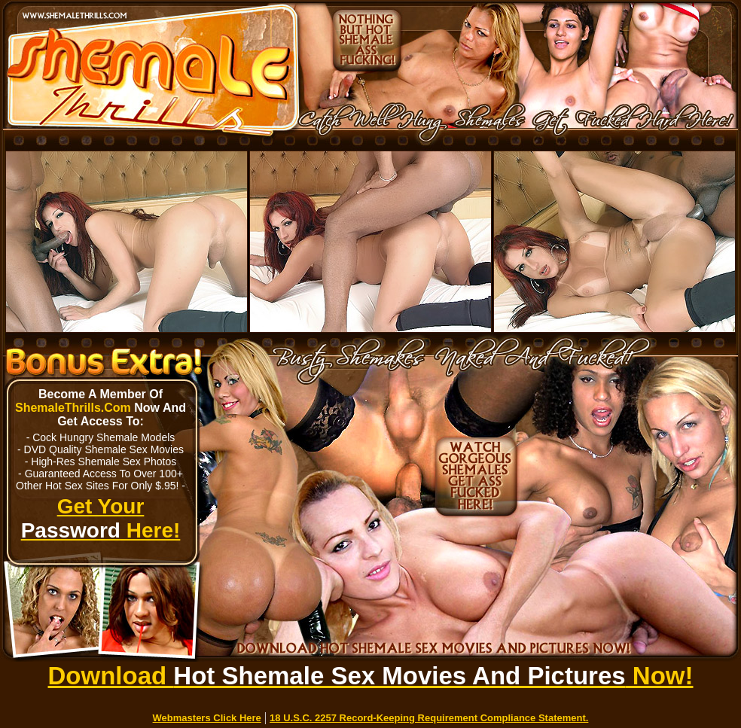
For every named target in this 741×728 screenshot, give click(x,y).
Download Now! (371, 676)
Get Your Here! (101, 518)
